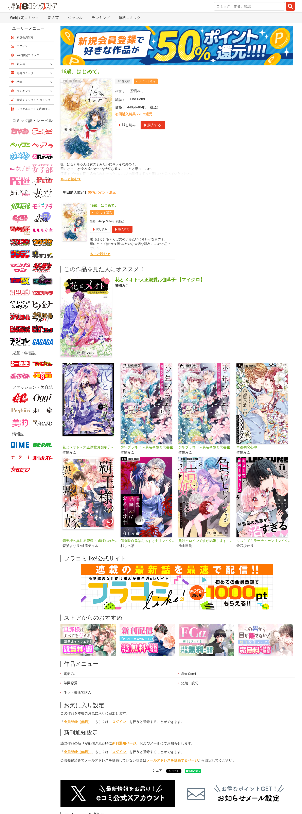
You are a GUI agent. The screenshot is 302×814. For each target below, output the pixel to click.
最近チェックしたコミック (34, 100)
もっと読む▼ (70, 179)
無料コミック (130, 18)
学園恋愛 (70, 683)
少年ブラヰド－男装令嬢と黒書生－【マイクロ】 (205, 447)
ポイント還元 (147, 81)
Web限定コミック (24, 18)
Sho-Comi (137, 99)
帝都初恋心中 (246, 447)
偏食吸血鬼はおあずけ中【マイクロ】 (148, 541)
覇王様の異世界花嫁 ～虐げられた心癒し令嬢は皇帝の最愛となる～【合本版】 (90, 541)
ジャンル (75, 18)
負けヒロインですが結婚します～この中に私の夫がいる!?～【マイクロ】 (205, 541)
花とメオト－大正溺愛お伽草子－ (88, 447)
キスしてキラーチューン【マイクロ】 (263, 541)
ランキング (101, 18)
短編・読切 (189, 683)
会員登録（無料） (77, 722)
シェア (157, 770)
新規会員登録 (25, 37)
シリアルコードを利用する (34, 108)
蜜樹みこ (137, 91)
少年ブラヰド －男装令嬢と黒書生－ (148, 447)
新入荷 (53, 18)
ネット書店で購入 (77, 692)
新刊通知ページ (124, 743)
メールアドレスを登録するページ (172, 760)
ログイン (119, 722)
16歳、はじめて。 (104, 206)
